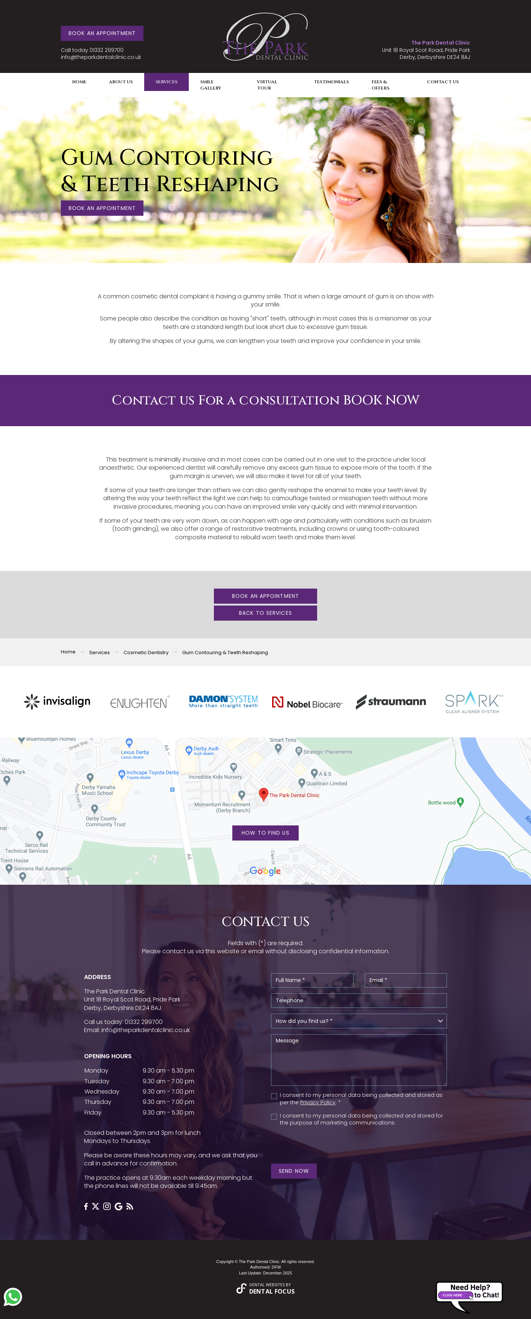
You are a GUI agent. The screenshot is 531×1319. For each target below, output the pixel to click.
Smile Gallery (210, 85)
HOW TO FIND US (265, 832)
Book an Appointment (102, 33)
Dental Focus (272, 1291)
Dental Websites (267, 1284)
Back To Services (265, 613)
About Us (121, 82)
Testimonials (331, 82)
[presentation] (310, 1143)
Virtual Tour (267, 85)
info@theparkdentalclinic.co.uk (101, 57)
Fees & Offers (380, 85)
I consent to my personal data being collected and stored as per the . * (361, 1099)
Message (359, 1060)
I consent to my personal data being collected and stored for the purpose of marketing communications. (361, 1119)
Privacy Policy (318, 1102)
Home (79, 82)
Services (166, 82)
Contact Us (443, 82)
